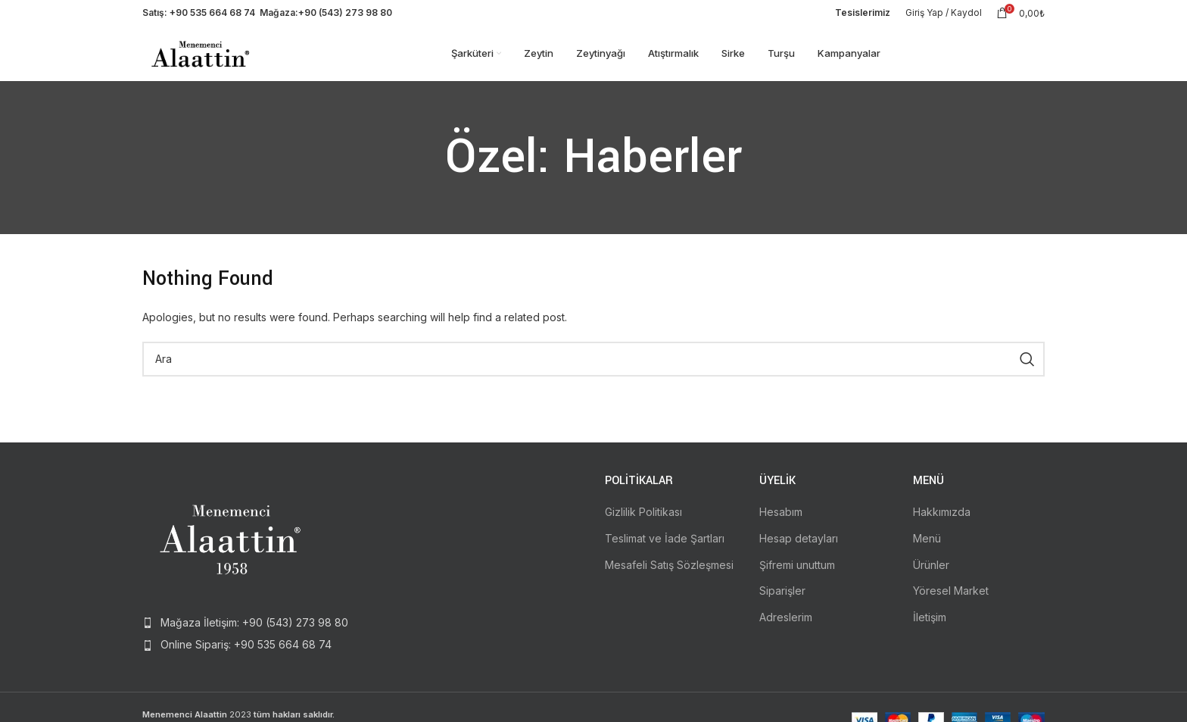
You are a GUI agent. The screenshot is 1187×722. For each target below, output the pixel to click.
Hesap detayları (798, 547)
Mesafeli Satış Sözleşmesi (669, 573)
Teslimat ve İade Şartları (664, 547)
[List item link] (246, 632)
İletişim (929, 626)
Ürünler (931, 573)
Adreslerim (785, 626)
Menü (927, 547)
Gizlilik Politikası (643, 521)
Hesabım (780, 521)
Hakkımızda (941, 521)
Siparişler (782, 600)
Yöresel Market (951, 600)
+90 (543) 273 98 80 (345, 14)
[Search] (593, 368)
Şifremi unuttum (797, 573)
